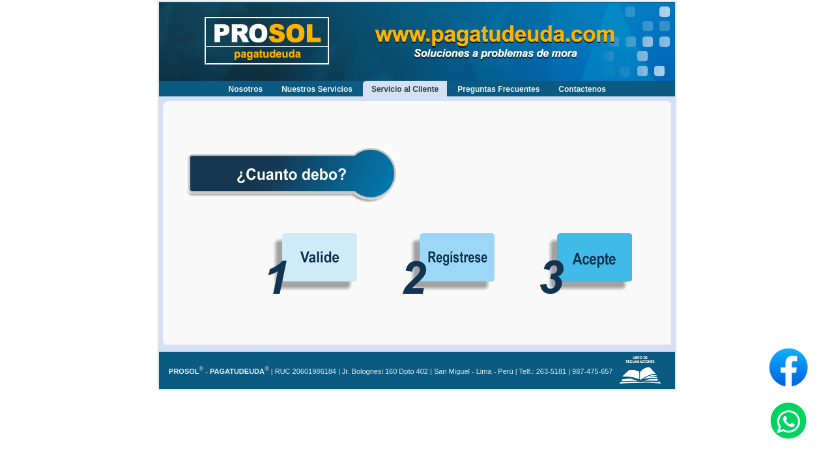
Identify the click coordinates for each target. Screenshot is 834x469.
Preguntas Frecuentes (498, 89)
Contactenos (582, 89)
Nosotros (246, 89)
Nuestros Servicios (316, 89)
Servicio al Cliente (405, 89)
